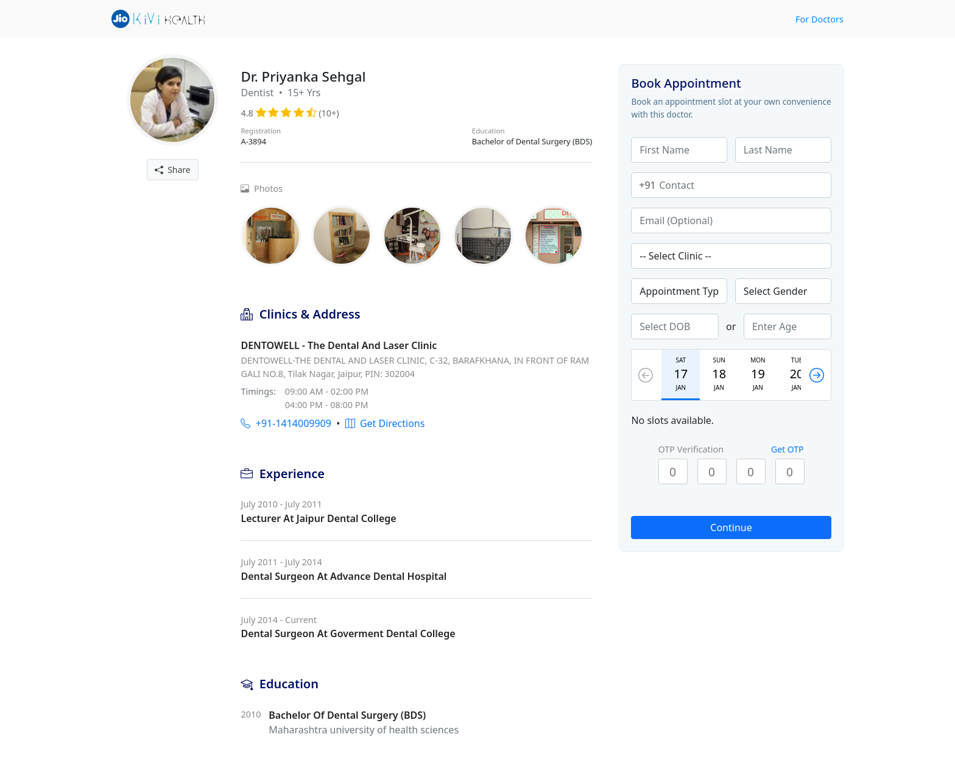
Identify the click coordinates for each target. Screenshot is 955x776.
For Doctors (819, 19)
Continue (731, 527)
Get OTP (787, 449)
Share (173, 169)
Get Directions (385, 423)
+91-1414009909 (286, 423)
